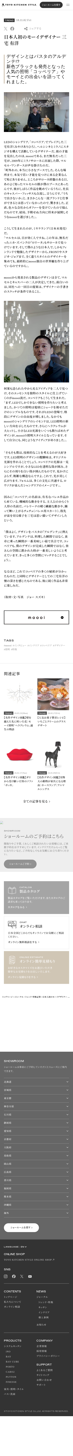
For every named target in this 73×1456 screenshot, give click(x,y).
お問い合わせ (44, 1380)
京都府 (7, 1139)
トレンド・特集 (45, 1302)
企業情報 (41, 1346)
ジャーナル (18, 997)
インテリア (34, 650)
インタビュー (20, 650)
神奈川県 (9, 1106)
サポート (41, 1385)
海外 (6, 1213)
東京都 (7, 1098)
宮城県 (7, 1090)
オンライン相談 (12, 1306)
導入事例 (43, 1317)
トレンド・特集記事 (33, 997)
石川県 (7, 1114)
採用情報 (41, 1351)
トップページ (7, 997)
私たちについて (12, 1302)
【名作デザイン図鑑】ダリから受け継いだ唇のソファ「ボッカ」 (18, 785)
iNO (8, 1351)
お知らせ (41, 1324)
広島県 (7, 1172)
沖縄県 (7, 1205)
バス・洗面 (9, 1394)
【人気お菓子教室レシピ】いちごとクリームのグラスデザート (51, 726)
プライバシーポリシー (48, 1356)
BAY (8, 1356)
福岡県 (7, 1188)
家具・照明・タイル (14, 1389)
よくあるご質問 (44, 1370)
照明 (7, 653)
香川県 (7, 1180)
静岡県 (7, 1123)
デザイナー (59, 650)
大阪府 (7, 1147)
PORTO (10, 1366)
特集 (14, 653)
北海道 (7, 1082)
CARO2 (10, 1371)
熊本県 (7, 1196)
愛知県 (7, 1131)
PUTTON (11, 1377)
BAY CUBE (12, 1361)
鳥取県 (7, 1155)
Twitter (21, 1276)
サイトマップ (42, 1375)
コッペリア (46, 650)
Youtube (30, 1276)
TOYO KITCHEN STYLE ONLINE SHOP (28, 1259)
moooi (8, 650)
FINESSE (11, 1382)
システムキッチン (13, 1346)
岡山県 (7, 1164)
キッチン (42, 1307)
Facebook (14, 1276)
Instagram (5, 1276)
